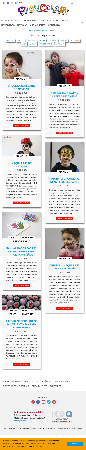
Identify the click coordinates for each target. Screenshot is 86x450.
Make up (75, 40)
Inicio (31, 30)
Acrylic (60, 44)
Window (53, 40)
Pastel (10, 40)
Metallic (32, 40)
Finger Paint (46, 44)
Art (24, 44)
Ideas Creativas (21, 126)
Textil (64, 40)
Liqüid (33, 44)
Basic (20, 40)
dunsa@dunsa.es (21, 421)
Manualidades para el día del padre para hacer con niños (21, 251)
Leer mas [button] (39, 446)
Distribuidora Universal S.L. (29, 412)
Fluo (42, 40)
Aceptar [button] (75, 444)
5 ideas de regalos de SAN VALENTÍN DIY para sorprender (21, 324)
